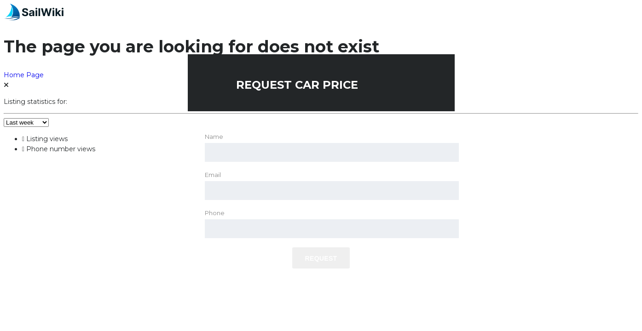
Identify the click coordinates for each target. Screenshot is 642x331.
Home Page (24, 75)
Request (321, 258)
